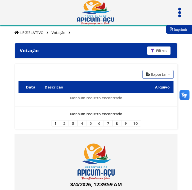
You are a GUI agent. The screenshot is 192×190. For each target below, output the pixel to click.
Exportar (156, 74)
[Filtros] (159, 50)
